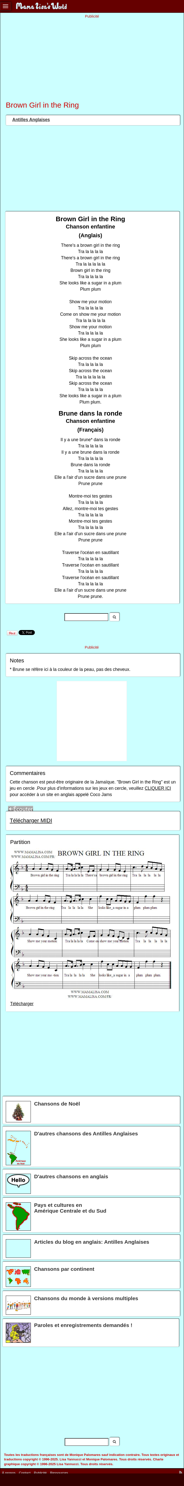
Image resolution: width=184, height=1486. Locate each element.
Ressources (59, 1473)
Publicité (40, 1473)
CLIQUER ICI (158, 788)
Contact (25, 1473)
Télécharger (21, 1003)
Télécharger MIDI (31, 820)
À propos (9, 1473)
